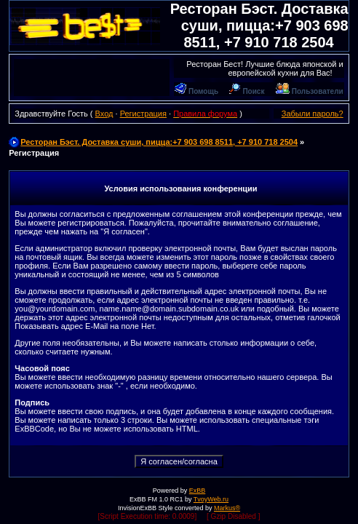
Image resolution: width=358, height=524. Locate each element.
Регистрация (143, 113)
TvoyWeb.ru (211, 499)
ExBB (197, 490)
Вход (104, 113)
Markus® (227, 508)
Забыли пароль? (312, 113)
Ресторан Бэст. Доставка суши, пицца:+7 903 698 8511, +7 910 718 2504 (259, 25)
